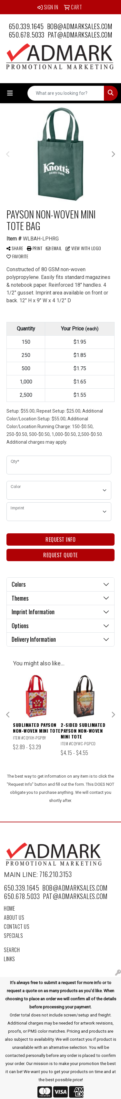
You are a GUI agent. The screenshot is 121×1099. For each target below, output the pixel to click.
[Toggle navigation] (10, 93)
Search (12, 950)
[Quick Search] (65, 93)
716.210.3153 (55, 874)
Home (9, 908)
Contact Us (16, 926)
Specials (13, 935)
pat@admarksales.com (80, 34)
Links (9, 959)
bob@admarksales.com (80, 26)
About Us (14, 917)
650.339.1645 (26, 26)
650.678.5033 (27, 34)
